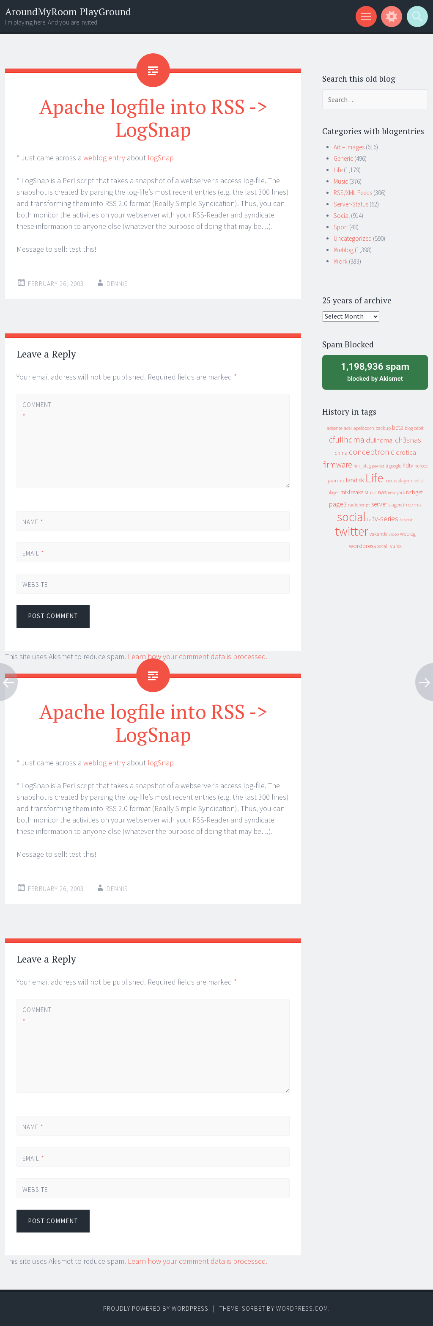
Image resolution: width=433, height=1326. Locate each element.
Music (341, 181)
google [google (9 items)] (395, 466)
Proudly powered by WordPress (155, 1308)
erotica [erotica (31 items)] (406, 452)
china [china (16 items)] (341, 453)
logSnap (161, 157)
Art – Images (349, 147)
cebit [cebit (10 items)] (419, 428)
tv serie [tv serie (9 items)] (406, 520)
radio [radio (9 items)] (353, 505)
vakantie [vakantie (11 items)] (378, 534)
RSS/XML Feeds (353, 193)
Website (35, 584)
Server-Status (351, 204)
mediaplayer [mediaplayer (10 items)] (397, 480)
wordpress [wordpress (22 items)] (362, 546)
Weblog (344, 250)
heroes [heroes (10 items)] (421, 465)
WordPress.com (302, 1308)
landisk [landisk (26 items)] (355, 480)
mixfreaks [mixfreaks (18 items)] (351, 492)
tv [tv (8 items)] (369, 520)
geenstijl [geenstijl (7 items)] (380, 466)
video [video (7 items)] (394, 534)
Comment (36, 410)
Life (338, 170)
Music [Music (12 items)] (370, 492)
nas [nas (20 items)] (382, 492)
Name (33, 522)
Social (342, 216)
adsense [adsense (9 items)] (335, 428)
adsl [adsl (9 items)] (348, 428)
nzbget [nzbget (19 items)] (414, 492)
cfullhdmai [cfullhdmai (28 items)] (380, 440)
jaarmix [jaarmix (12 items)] (336, 480)
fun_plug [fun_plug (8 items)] (362, 466)
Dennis (117, 284)
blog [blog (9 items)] (409, 428)
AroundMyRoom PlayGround (68, 11)
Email (33, 553)
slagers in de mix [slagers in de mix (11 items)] (405, 504)
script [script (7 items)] (364, 505)
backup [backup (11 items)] (383, 428)
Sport (341, 227)
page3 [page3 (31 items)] (338, 504)
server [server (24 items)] (379, 504)
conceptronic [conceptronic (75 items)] (372, 452)
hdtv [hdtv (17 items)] (408, 465)
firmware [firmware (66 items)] (337, 464)
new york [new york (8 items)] (396, 492)
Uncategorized (353, 238)
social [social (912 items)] (351, 517)
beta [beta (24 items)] (397, 428)
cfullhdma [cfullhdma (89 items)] (346, 439)
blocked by (375, 371)
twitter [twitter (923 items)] (351, 531)
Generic (343, 158)
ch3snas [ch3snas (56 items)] (408, 440)
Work (341, 261)
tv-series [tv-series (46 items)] (385, 518)
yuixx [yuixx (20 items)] (396, 546)
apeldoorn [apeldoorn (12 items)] (363, 428)
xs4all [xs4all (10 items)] (383, 546)
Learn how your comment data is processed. (198, 656)
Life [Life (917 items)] (374, 478)
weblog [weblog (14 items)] (408, 533)
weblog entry (104, 157)
